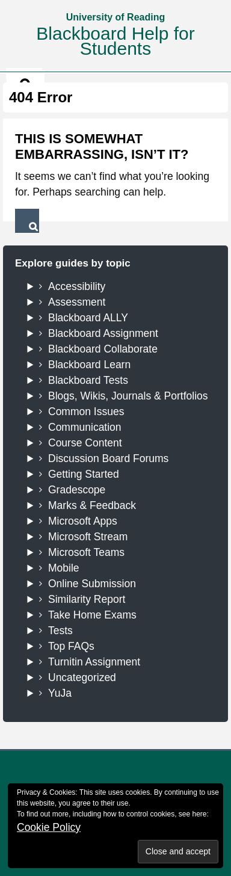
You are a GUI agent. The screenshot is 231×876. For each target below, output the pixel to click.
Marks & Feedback (92, 505)
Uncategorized (82, 677)
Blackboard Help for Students (115, 40)
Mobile (63, 568)
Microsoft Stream (88, 537)
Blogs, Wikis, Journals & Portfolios (128, 396)
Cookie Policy (49, 827)
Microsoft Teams (86, 552)
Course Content (85, 443)
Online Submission (92, 584)
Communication (85, 427)
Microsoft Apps (82, 521)
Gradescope (76, 490)
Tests (60, 631)
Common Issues (86, 412)
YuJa (60, 693)
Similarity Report (86, 599)
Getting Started (83, 474)
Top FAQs (71, 646)
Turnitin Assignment (94, 662)
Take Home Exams (92, 615)
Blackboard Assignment (103, 333)
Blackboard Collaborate (103, 349)
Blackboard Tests (88, 380)
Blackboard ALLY (88, 318)
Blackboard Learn (89, 365)
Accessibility (76, 286)
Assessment (76, 302)
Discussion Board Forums (108, 458)
